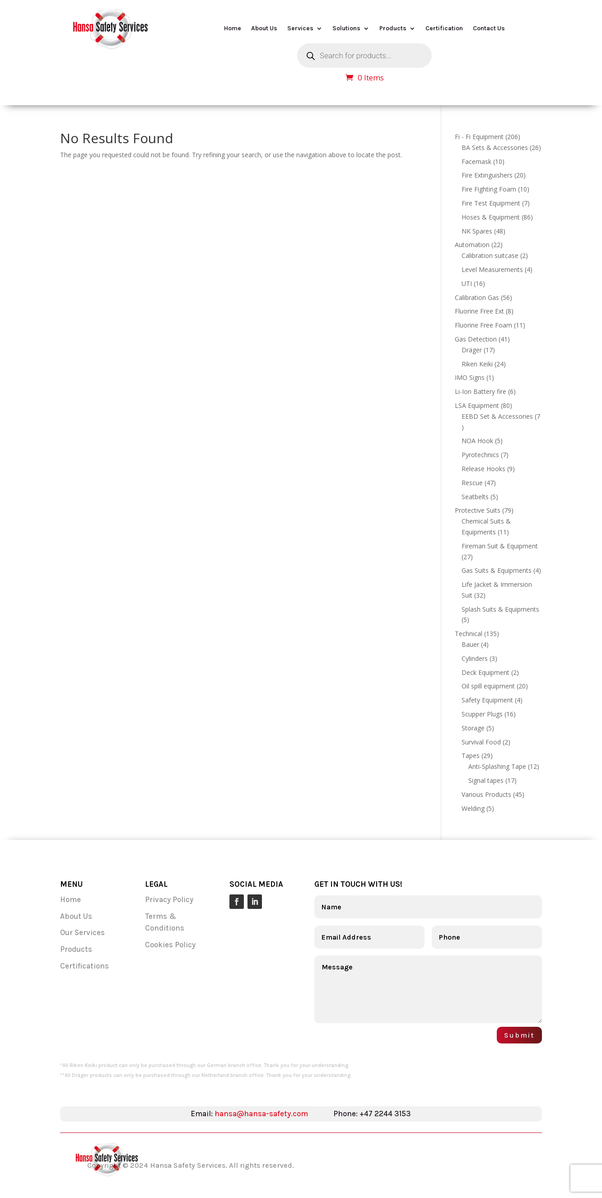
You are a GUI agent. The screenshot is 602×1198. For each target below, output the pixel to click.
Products (392, 28)
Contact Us (489, 28)
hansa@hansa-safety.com (261, 1113)
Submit (519, 1035)
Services (300, 28)
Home (232, 28)
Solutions (346, 28)
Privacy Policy (169, 899)
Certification (444, 28)
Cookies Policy (170, 944)
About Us (264, 28)
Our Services (83, 932)
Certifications (84, 965)
